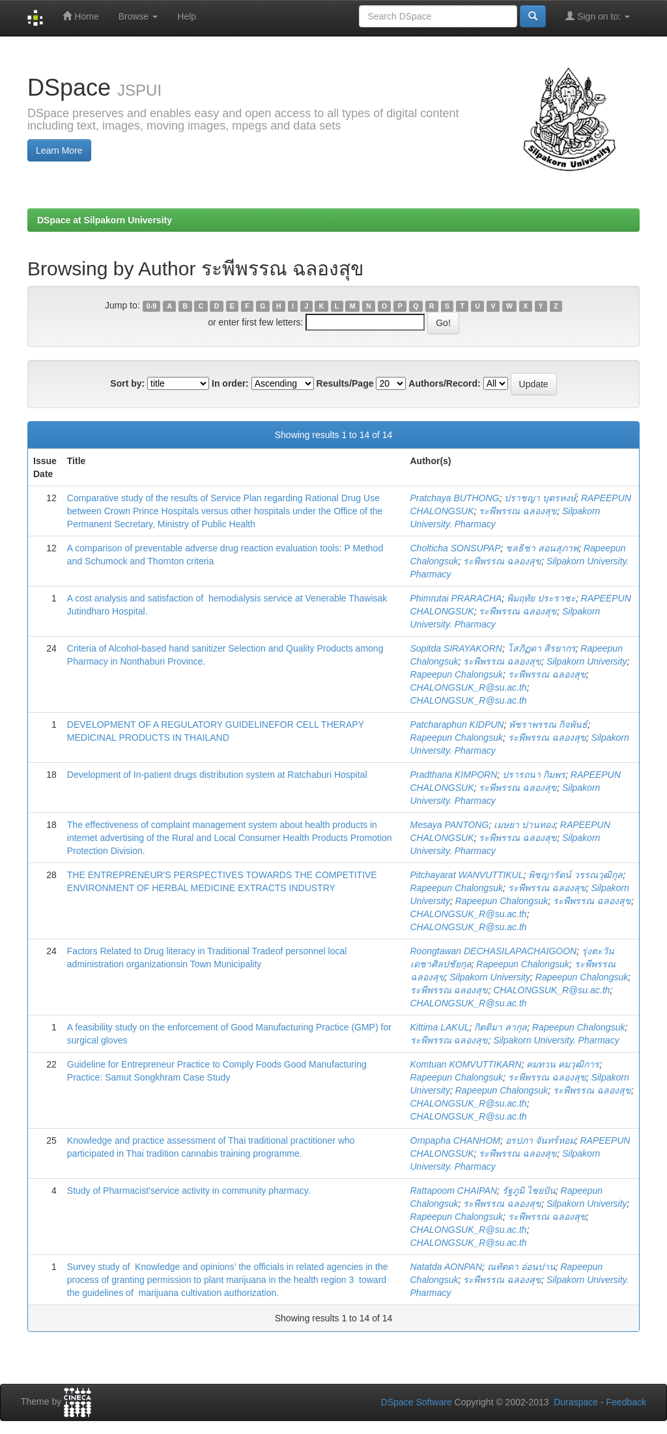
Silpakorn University (586, 661)
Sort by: (127, 383)
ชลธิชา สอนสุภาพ (541, 548)
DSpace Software (416, 1402)
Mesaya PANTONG (449, 825)
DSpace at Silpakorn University (104, 220)
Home (80, 15)
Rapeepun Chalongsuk (456, 674)
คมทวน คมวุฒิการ (562, 1064)
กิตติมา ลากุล (500, 1027)
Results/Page (345, 383)
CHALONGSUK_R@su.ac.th (468, 687)
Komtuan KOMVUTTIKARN (466, 1064)
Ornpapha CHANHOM (455, 1140)
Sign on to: (597, 15)
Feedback (626, 1402)
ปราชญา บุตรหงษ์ (540, 498)
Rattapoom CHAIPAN (454, 1190)
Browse (138, 16)
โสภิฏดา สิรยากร (541, 648)
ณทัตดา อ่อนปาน (521, 1267)
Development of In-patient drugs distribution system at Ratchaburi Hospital (217, 774)
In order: (230, 383)
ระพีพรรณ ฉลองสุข (518, 511)
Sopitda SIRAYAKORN (456, 648)
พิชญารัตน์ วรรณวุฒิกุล (575, 875)
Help (186, 16)
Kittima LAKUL (440, 1027)
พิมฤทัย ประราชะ (541, 598)
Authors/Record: (444, 383)
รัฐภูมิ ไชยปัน (529, 1190)
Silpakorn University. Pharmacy (556, 1040)
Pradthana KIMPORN (454, 774)
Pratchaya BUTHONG (455, 498)
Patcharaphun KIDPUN (457, 724)
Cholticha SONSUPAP (455, 548)
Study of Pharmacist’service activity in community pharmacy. (189, 1190)
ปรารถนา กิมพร (533, 774)
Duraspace (576, 1402)
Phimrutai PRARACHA (456, 598)
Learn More (59, 150)
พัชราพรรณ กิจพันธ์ (548, 724)
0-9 (151, 306)
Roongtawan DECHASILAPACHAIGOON (493, 951)
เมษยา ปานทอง (524, 825)
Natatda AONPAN (446, 1267)
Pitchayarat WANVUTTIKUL (467, 875)
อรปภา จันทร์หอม (540, 1140)
